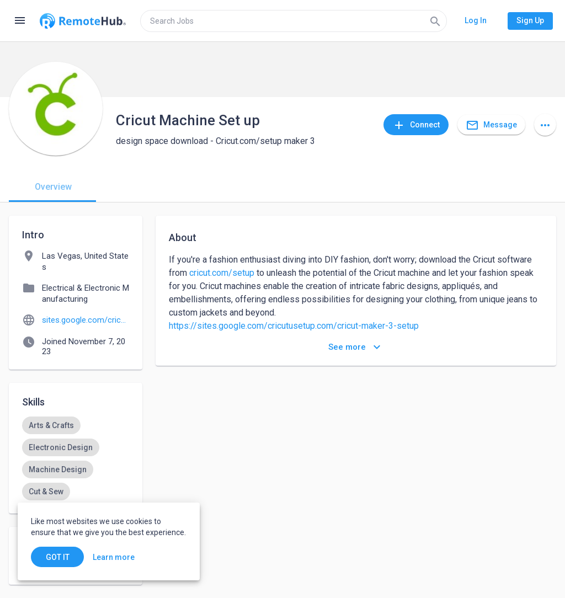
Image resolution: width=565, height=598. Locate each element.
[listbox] (75, 458)
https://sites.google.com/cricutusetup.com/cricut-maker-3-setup (294, 326)
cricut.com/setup (221, 273)
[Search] (435, 21)
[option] (51, 425)
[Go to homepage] (83, 21)
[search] (293, 21)
